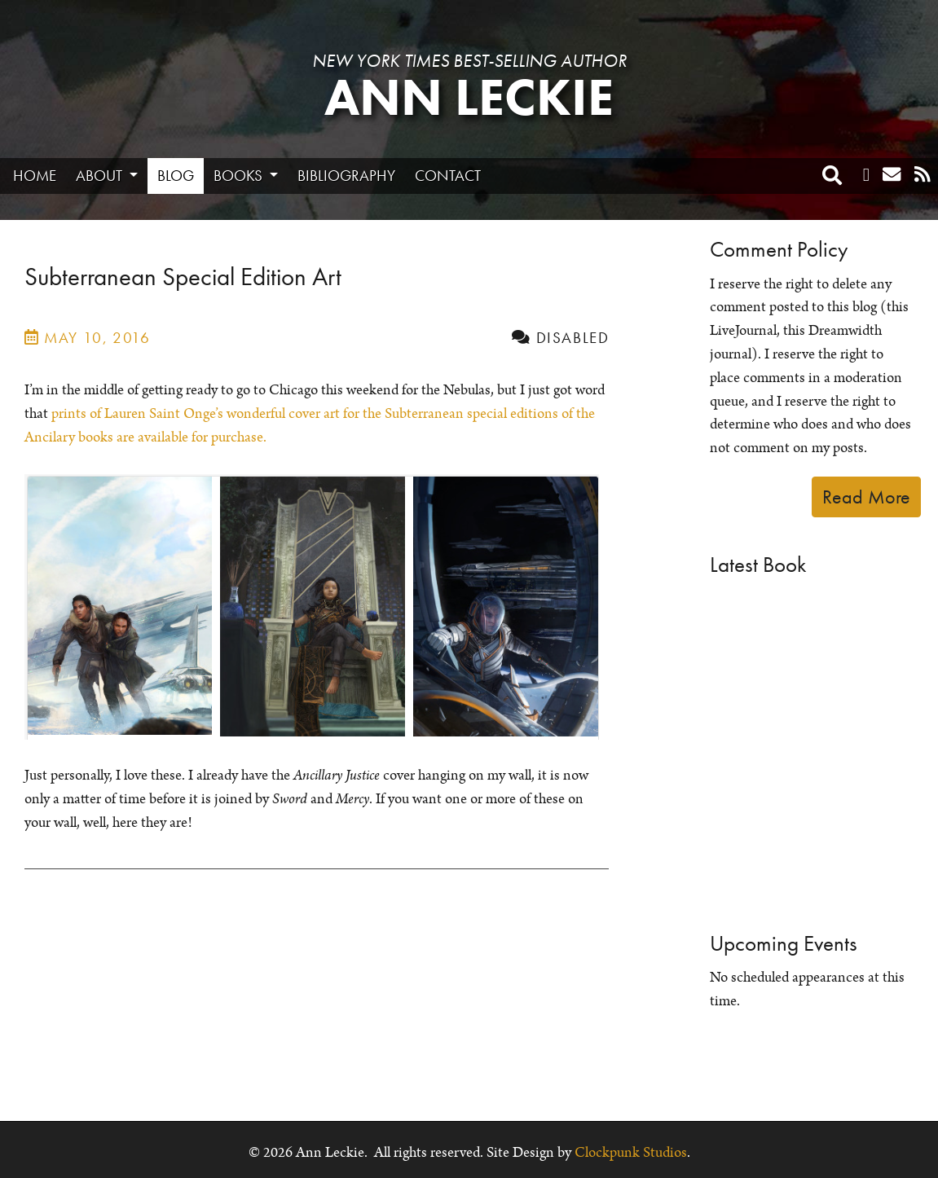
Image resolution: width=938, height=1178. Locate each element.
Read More (866, 496)
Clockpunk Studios (631, 1152)
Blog (175, 175)
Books (240, 175)
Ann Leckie (469, 97)
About (101, 175)
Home (34, 175)
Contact (448, 175)
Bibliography (346, 175)
